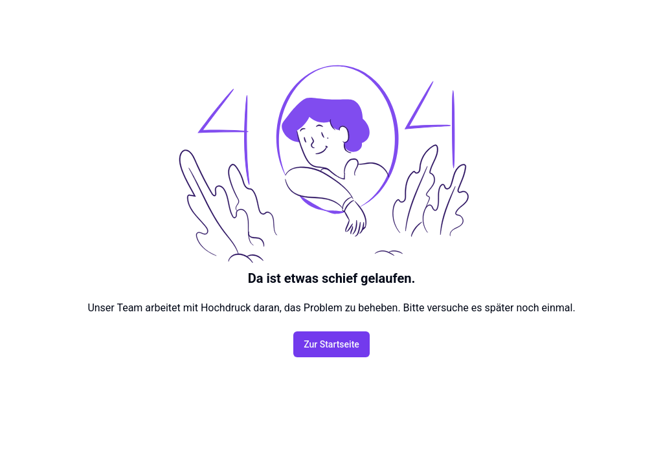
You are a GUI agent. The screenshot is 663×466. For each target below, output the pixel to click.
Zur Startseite (331, 344)
